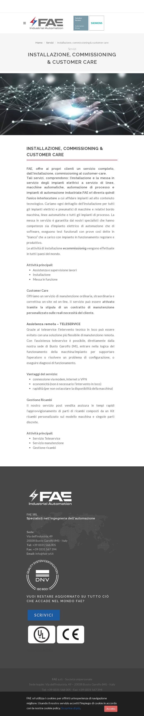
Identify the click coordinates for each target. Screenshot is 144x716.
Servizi (50, 42)
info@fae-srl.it (44, 553)
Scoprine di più (70, 708)
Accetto (110, 708)
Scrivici (43, 615)
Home (38, 42)
